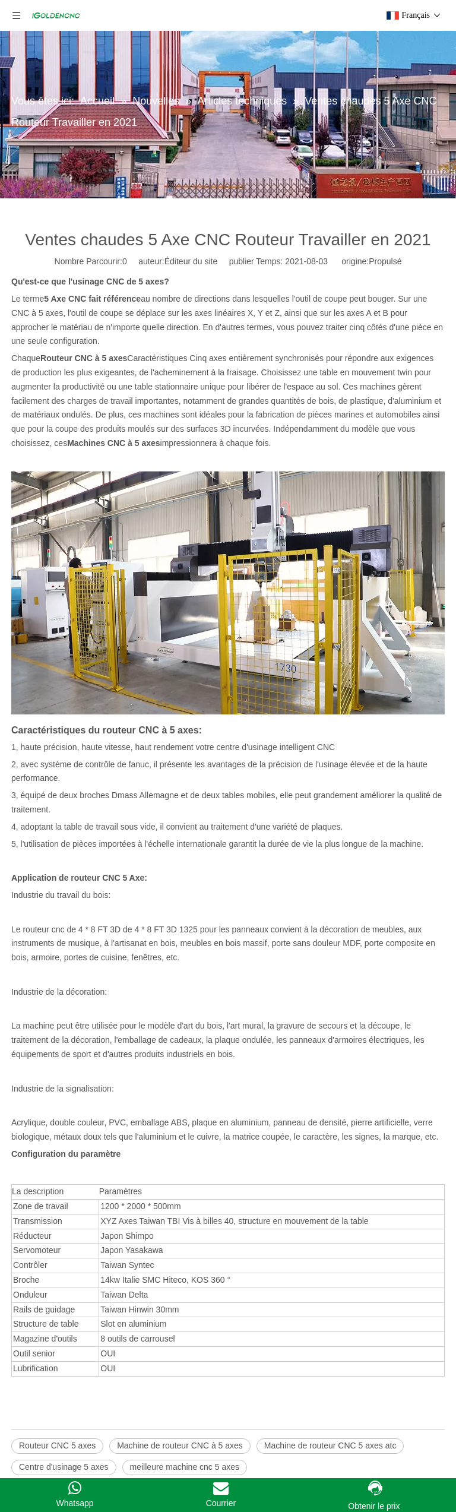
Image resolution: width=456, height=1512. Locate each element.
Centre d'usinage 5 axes (64, 1467)
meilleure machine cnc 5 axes (184, 1467)
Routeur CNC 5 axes (57, 1445)
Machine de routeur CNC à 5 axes (180, 1445)
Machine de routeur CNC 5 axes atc (330, 1445)
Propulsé (385, 261)
